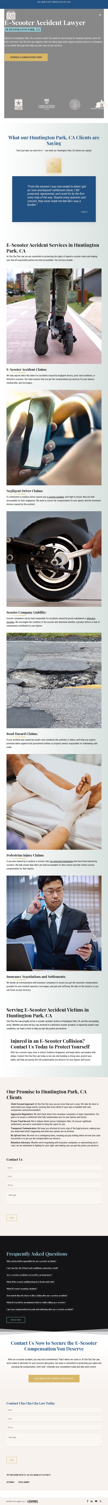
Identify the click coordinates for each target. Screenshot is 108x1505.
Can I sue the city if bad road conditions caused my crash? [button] (32, 1268)
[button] (100, 15)
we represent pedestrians (61, 861)
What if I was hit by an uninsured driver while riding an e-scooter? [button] (36, 1302)
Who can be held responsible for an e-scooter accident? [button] (31, 1261)
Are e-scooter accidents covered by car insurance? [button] (29, 1275)
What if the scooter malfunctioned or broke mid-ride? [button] (31, 1281)
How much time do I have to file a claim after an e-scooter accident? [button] (37, 1295)
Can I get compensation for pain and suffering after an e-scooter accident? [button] (40, 1309)
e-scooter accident (55, 497)
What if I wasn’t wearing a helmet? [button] (22, 1288)
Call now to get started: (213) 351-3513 (54, 2)
